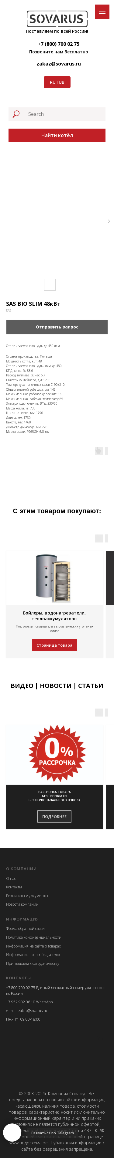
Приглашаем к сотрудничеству (32, 963)
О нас (11, 878)
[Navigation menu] (102, 12)
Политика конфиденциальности (33, 937)
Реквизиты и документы (27, 895)
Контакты (14, 887)
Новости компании (22, 904)
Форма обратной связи (25, 928)
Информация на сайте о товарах (33, 946)
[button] (54, 796)
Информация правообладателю (33, 954)
